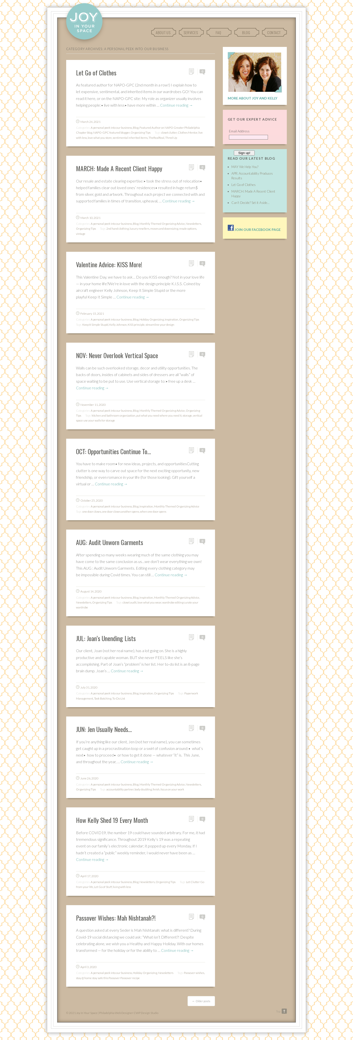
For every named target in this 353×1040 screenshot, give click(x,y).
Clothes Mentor (187, 132)
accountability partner (120, 789)
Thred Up (171, 138)
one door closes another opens (120, 511)
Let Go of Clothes (96, 72)
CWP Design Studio (146, 1013)
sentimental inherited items (130, 138)
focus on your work (172, 789)
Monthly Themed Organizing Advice (162, 223)
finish (156, 789)
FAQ (218, 32)
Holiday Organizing (151, 319)
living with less (122, 887)
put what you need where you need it (159, 415)
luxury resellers (139, 228)
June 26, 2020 (89, 778)
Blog (246, 32)
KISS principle (136, 324)
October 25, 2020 (91, 500)
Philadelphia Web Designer (116, 1013)
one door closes (91, 511)
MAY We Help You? (244, 167)
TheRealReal (156, 138)
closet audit (130, 602)
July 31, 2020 (88, 687)
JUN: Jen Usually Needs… (104, 729)
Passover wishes (194, 973)
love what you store (100, 138)
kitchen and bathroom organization (113, 415)
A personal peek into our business (111, 127)
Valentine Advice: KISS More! (109, 264)
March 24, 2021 (90, 122)
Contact (274, 32)
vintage (80, 234)
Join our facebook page (254, 229)
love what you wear (149, 602)
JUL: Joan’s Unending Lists (106, 638)
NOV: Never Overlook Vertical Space (117, 355)
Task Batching (102, 698)
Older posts (201, 1001)
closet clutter (169, 132)
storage (187, 415)
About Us (163, 32)
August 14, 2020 (90, 591)
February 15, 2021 (92, 313)
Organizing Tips (141, 132)
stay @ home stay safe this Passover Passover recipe (108, 978)
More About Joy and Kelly (252, 98)
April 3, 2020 (88, 967)
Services (191, 32)
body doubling (143, 789)
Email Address (239, 131)
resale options (187, 228)
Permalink (193, 72)
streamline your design (160, 324)
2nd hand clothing (117, 228)
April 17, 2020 (89, 876)
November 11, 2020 (93, 405)
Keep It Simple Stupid (95, 324)
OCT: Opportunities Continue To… (113, 451)
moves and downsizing (164, 228)
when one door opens (153, 511)
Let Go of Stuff (103, 887)
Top (278, 1011)
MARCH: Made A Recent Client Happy (119, 168)
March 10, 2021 (90, 218)
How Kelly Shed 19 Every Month (112, 820)
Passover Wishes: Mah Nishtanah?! (116, 917)
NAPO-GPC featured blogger (111, 132)
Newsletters (193, 223)
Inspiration (171, 319)
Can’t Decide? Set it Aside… (250, 203)
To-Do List (118, 698)
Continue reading (176, 105)
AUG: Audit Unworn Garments (109, 542)
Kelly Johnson (118, 324)
